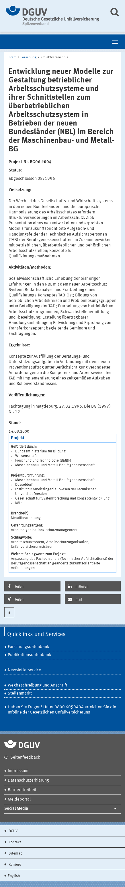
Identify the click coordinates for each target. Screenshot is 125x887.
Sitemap (15, 853)
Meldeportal (19, 799)
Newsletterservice (24, 670)
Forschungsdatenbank (28, 647)
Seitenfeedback (25, 757)
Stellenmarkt (20, 693)
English (14, 876)
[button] (32, 586)
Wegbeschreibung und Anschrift (37, 685)
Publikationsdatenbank (29, 655)
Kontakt (14, 842)
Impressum (18, 771)
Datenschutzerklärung (28, 780)
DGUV (13, 831)
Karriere (14, 865)
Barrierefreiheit (22, 790)
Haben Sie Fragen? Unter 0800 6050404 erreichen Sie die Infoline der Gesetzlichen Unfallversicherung (62, 710)
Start (12, 57)
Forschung (28, 57)
